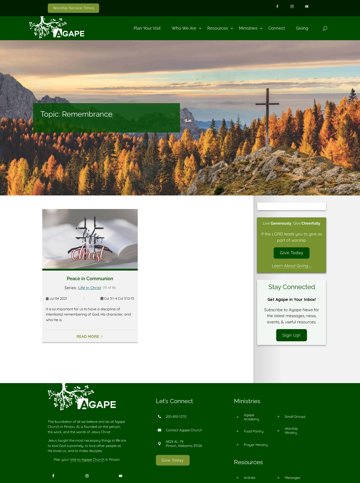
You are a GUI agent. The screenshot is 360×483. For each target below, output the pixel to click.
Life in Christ (89, 287)
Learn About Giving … (292, 265)
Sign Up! (291, 335)
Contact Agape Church (184, 430)
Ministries (248, 28)
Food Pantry (254, 431)
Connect (276, 28)
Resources (217, 28)
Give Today (292, 252)
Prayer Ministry (256, 445)
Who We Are (184, 28)
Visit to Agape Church (87, 459)
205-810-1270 (176, 416)
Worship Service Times (73, 8)
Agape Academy (251, 417)
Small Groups (295, 416)
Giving (302, 28)
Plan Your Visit (147, 28)
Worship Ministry (291, 430)
